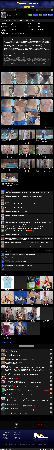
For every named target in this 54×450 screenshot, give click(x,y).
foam (9, 58)
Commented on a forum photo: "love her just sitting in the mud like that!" (24, 196)
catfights (32, 62)
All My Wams (48, 251)
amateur (41, 60)
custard (19, 59)
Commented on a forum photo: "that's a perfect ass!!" (19, 200)
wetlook (42, 62)
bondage (17, 62)
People (27, 7)
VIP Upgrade (17, 432)
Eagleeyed (8, 385)
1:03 (17, 138)
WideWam (20, 289)
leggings (28, 60)
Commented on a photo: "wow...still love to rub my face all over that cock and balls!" (27, 192)
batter (12, 58)
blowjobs (6, 62)
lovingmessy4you (9, 404)
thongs (5, 60)
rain (19, 64)
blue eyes (23, 64)
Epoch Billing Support (41, 444)
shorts (21, 60)
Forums (20, 7)
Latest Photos (7, 70)
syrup (16, 59)
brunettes (32, 61)
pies (14, 58)
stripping (23, 63)
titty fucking (16, 64)
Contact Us (5, 438)
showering (28, 62)
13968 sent (14, 33)
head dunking (37, 62)
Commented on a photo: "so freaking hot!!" (16, 215)
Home (9, 7)
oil (27, 59)
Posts (32, 20)
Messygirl (20, 320)
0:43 (34, 153)
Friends (26, 20)
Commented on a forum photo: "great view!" (16, 234)
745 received (21, 33)
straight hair (14, 61)
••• (39, 9)
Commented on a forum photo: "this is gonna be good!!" (19, 208)
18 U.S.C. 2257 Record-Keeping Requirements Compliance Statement (18, 444)
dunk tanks (28, 63)
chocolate (36, 58)
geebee (7, 289)
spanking (19, 63)
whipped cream (31, 59)
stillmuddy (33, 305)
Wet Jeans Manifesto (10, 358)
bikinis (40, 59)
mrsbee (7, 412)
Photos (8, 20)
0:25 (17, 181)
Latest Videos (7, 128)
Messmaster (20, 305)
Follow (30, 14)
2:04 (17, 167)
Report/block (41, 29)
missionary (30, 64)
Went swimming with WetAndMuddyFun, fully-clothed (19, 265)
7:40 (52, 138)
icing (23, 59)
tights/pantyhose (16, 60)
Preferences (6, 434)
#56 (39, 25)
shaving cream (30, 58)
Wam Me (50, 14)
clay (42, 58)
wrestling (8, 63)
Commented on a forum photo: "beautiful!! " (20, 230)
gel (22, 58)
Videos (33, 7)
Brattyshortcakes (7, 305)
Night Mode (6, 435)
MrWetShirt (46, 305)
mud (14, 59)
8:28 (34, 167)
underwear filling (11, 62)
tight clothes (9, 60)
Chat (40, 14)
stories (37, 63)
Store (40, 7)
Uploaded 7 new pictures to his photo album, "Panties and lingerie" (22, 219)
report (43, 27)
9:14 (52, 153)
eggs (25, 59)
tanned (22, 61)
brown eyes (26, 61)
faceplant (37, 64)
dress (24, 60)
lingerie (36, 59)
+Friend (45, 14)
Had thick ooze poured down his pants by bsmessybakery (20, 254)
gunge (44, 58)
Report (51, 351)
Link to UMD (17, 437)
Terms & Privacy (7, 437)
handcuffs (33, 63)
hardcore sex (22, 62)
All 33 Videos (48, 128)
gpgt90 (7, 393)
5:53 (52, 167)
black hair (9, 61)
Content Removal (18, 435)
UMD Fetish (17, 438)
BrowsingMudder (9, 373)
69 (44, 63)
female (44, 60)
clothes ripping (14, 63)
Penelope (7, 320)
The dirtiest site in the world (27, 4)
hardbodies (36, 60)
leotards (32, 60)
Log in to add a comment (26, 346)
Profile (3, 20)
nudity (48, 59)
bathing (47, 61)
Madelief (33, 336)
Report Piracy (17, 434)
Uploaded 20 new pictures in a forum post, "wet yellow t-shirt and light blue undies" (27, 246)
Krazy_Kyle (34, 320)
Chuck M (11, 15)
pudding (17, 58)
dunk (26, 64)
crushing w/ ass (9, 64)
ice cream (11, 59)
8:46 (34, 138)
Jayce (6, 366)
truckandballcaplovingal (7, 336)
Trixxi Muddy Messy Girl (11, 350)
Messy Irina (46, 289)
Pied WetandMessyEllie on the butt (14, 269)
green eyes (36, 61)
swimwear (44, 59)
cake (21, 58)
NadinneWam (8, 377)
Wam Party (6, 251)
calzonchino (46, 320)
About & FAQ (6, 432)
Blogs (20, 20)
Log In (49, 444)
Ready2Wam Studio (10, 389)
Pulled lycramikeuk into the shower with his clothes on (19, 258)
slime (39, 58)
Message (35, 14)
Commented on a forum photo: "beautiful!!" (16, 211)
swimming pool (42, 61)
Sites (14, 7)
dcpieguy (33, 289)
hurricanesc (20, 336)
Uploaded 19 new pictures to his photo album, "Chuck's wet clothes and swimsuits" (27, 242)
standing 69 (41, 63)
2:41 (17, 153)
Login (45, 7)
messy (25, 58)
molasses (6, 59)
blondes (19, 61)
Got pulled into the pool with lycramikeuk (15, 261)
